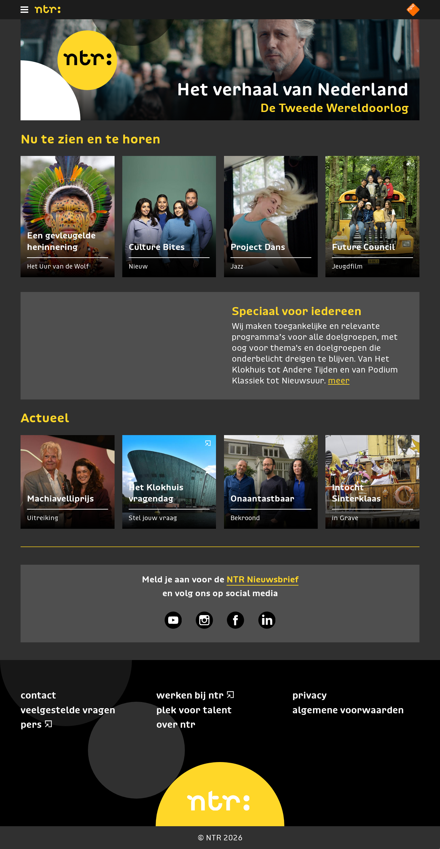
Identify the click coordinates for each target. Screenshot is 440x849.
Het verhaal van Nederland (293, 89)
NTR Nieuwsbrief (262, 579)
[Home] (47, 11)
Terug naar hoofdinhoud (439, 848)
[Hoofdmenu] (24, 10)
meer (338, 381)
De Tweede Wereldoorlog (334, 108)
